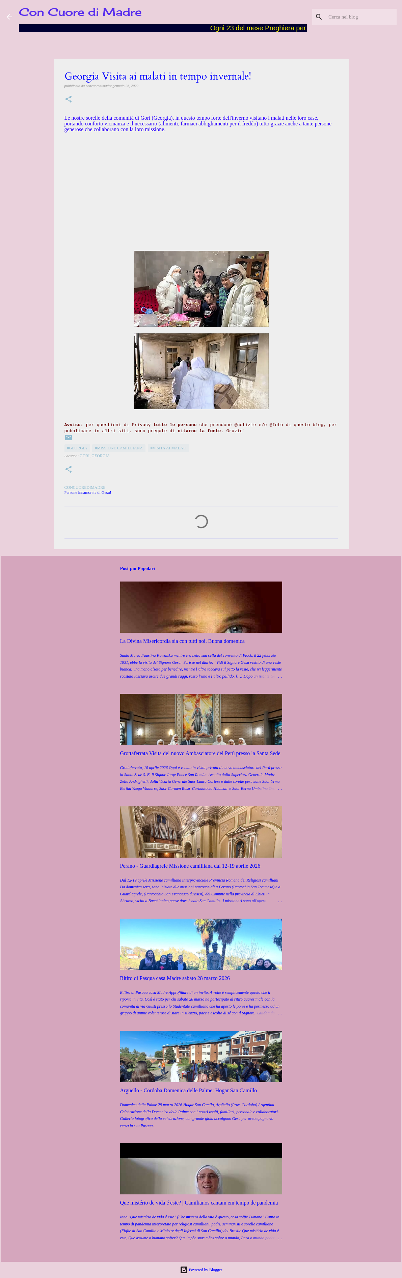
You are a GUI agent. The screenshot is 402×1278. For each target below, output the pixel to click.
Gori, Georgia (95, 455)
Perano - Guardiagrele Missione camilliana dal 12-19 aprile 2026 (190, 866)
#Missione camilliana (119, 448)
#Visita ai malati (169, 448)
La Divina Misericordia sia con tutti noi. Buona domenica (182, 641)
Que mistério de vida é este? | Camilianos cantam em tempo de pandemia (199, 1203)
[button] (68, 99)
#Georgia (77, 448)
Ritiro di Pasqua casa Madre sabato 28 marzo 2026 (175, 978)
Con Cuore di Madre (80, 12)
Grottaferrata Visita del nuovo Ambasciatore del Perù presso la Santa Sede (200, 753)
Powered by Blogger (201, 1270)
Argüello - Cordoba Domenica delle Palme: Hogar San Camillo (188, 1090)
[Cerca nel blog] (361, 17)
